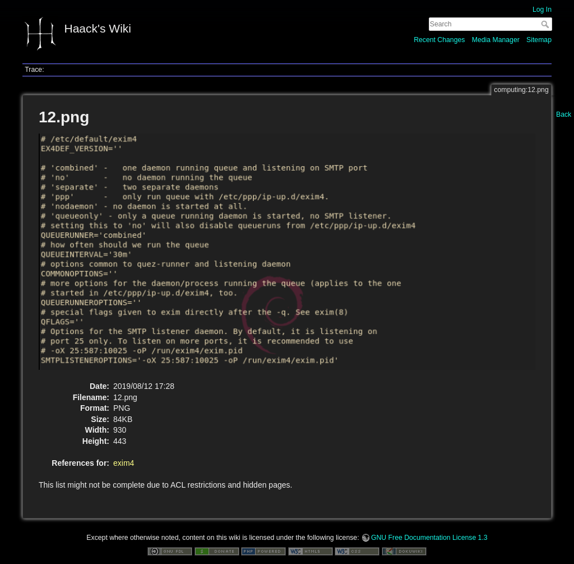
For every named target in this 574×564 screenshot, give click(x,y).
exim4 (123, 462)
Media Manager (496, 40)
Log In (542, 9)
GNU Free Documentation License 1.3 (429, 538)
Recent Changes (439, 40)
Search (546, 24)
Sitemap (539, 40)
